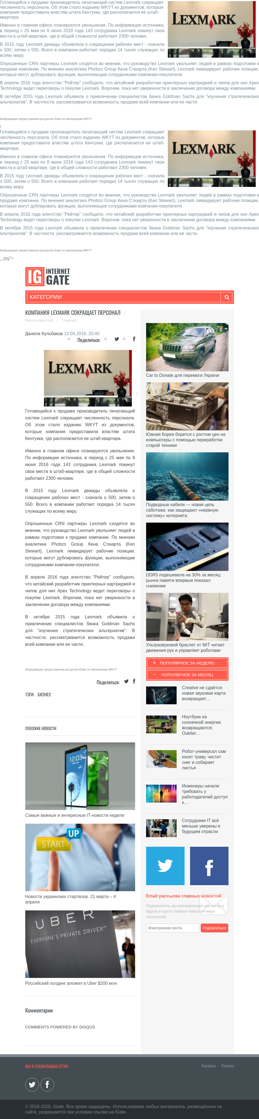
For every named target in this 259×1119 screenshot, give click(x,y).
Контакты (209, 1065)
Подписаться (214, 928)
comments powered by (60, 1027)
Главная (69, 320)
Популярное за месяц (187, 674)
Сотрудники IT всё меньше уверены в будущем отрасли (201, 826)
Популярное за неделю (187, 663)
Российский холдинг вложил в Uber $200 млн (71, 983)
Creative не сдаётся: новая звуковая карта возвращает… (204, 693)
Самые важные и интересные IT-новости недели (74, 815)
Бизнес (44, 694)
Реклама (227, 1065)
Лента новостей (39, 320)
